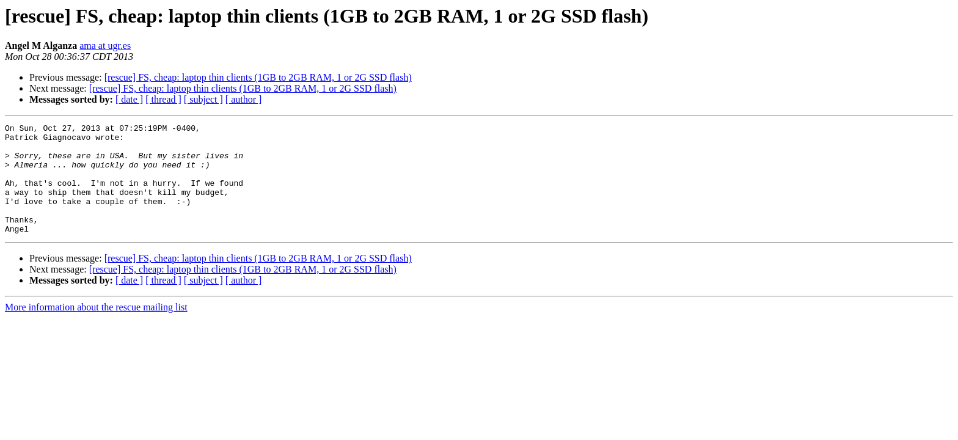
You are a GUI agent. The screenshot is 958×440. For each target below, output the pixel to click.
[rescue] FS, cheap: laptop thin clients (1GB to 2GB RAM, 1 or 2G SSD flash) (258, 77)
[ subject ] (203, 99)
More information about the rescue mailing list (96, 329)
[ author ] (243, 99)
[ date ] (129, 99)
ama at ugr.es (105, 45)
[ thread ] (163, 99)
